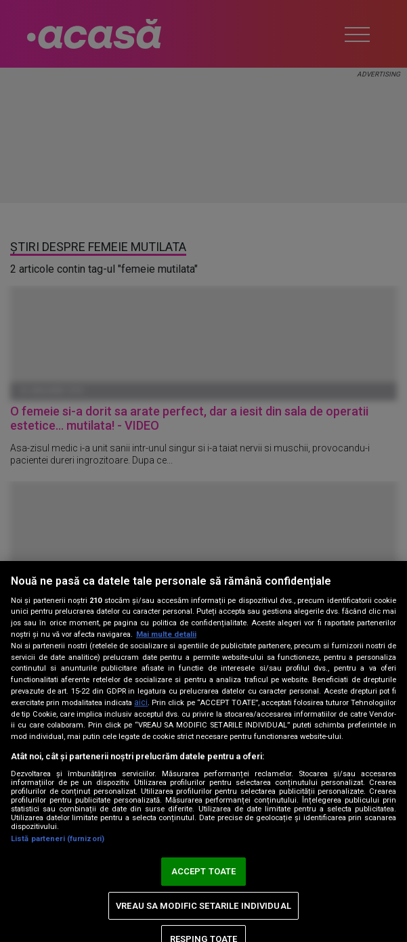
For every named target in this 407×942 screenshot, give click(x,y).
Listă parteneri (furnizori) (57, 838)
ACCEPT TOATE (203, 871)
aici (141, 702)
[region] (203, 751)
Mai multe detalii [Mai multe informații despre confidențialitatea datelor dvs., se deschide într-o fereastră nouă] (166, 634)
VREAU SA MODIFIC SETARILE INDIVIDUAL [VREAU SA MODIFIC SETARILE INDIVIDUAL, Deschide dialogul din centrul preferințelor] (203, 906)
